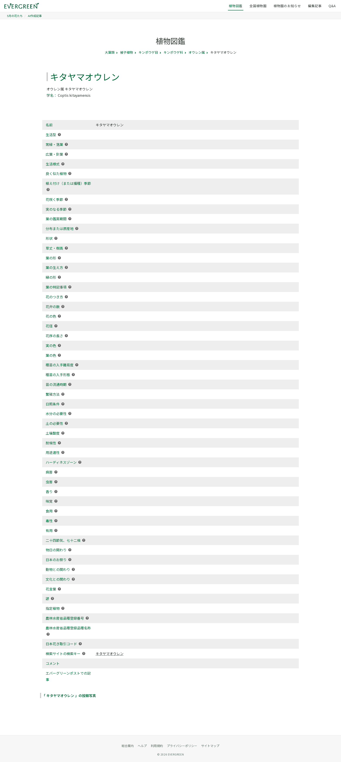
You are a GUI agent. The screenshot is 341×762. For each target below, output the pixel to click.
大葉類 (110, 52)
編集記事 (315, 5)
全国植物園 (258, 5)
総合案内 (128, 746)
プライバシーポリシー (182, 746)
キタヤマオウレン (110, 653)
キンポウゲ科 (173, 52)
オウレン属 (197, 52)
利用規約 (157, 746)
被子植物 (126, 52)
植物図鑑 (235, 5)
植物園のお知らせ (287, 5)
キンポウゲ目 (148, 52)
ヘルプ (142, 746)
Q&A (332, 5)
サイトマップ (210, 746)
